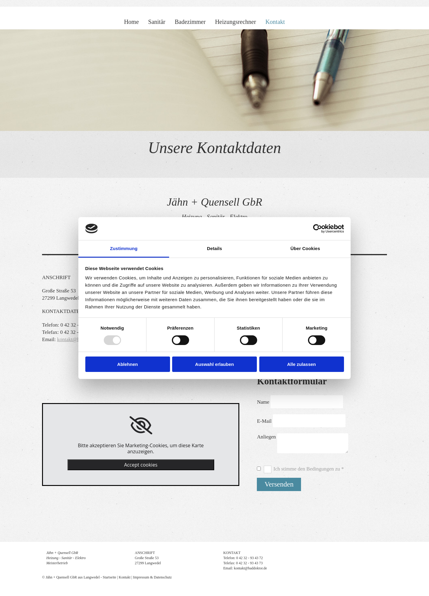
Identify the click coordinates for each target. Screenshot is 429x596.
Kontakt (275, 21)
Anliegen (266, 437)
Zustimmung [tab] (124, 248)
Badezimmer (190, 21)
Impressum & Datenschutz (152, 577)
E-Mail (264, 421)
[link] (140, 425)
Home (131, 21)
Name (263, 402)
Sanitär (156, 21)
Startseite (109, 577)
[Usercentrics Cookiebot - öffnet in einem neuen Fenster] (317, 228)
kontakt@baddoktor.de (250, 568)
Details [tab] (214, 248)
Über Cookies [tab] (305, 248)
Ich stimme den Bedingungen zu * (308, 469)
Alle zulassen (301, 364)
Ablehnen (127, 364)
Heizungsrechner (235, 21)
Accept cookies (140, 464)
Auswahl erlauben (214, 364)
